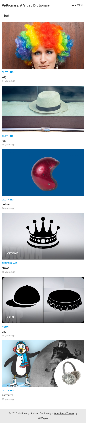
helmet (6, 204)
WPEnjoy (43, 418)
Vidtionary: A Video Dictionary (26, 5)
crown (5, 268)
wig (4, 77)
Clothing (8, 72)
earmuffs (7, 395)
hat (4, 140)
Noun (5, 326)
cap (4, 331)
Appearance (10, 263)
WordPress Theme (64, 413)
